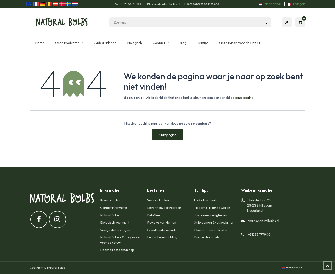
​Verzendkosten (158, 200)
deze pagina (244, 97)
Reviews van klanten (161, 222)
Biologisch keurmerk (114, 222)
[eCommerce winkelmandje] (300, 22)
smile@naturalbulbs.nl (263, 221)
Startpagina (167, 135)
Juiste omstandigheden (210, 215)
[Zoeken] (265, 22)
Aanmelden (287, 22)
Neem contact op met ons (201, 4)
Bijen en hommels (206, 237)
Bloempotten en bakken (211, 230)
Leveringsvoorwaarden (164, 208)
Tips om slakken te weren (212, 208)
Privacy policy (110, 200)
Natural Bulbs (109, 215)
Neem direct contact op (117, 250)
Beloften (153, 215)
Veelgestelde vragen (115, 230)
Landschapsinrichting (162, 237)
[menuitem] (270, 4)
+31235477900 (259, 234)
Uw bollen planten (206, 200)
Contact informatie (113, 208)
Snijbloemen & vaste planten (214, 222)
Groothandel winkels (161, 230)
